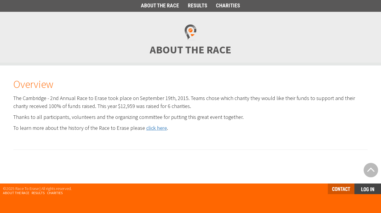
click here (156, 127)
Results (38, 193)
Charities (55, 193)
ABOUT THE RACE (160, 5)
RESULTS (197, 5)
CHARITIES (228, 5)
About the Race (16, 193)
